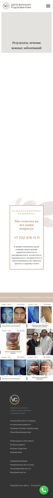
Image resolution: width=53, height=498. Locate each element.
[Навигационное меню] (48, 6)
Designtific (36, 485)
